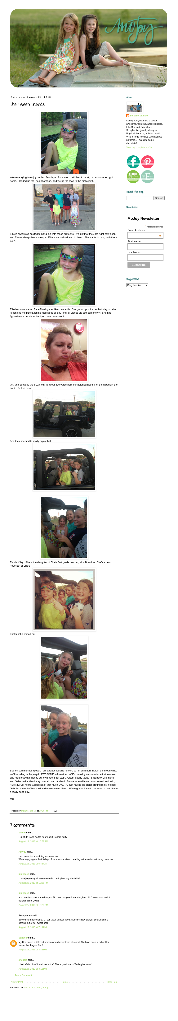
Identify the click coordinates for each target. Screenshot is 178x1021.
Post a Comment (23, 975)
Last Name (133, 252)
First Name (133, 241)
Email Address (144, 230)
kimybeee (24, 874)
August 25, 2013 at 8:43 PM (33, 949)
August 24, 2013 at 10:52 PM (33, 841)
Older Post (111, 982)
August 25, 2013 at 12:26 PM (33, 883)
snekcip (23, 960)
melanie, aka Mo (139, 115)
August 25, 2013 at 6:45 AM (33, 863)
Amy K (22, 851)
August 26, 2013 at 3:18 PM (33, 968)
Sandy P (23, 937)
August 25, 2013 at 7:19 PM (33, 927)
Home (65, 982)
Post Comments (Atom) (36, 987)
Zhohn (22, 832)
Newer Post (17, 982)
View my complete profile (139, 147)
